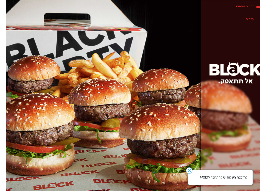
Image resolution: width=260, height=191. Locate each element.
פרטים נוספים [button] (239, 6)
